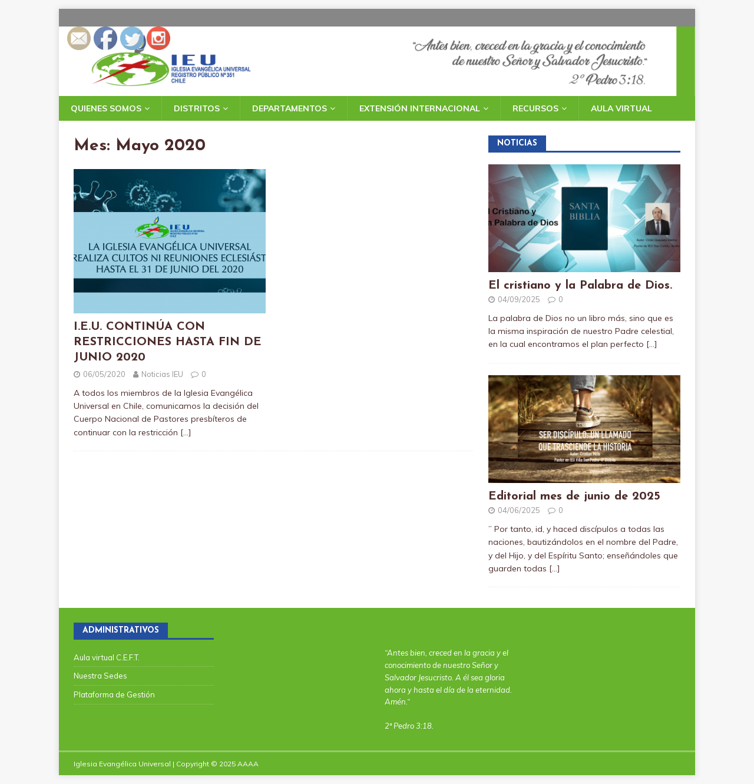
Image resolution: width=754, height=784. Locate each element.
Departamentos (289, 108)
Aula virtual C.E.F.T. (107, 657)
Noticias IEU (162, 374)
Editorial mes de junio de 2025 (574, 496)
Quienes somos (106, 108)
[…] (185, 432)
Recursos (535, 108)
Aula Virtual (621, 108)
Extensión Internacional (419, 108)
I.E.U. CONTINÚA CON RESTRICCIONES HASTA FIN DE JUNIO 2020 (168, 342)
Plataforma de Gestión (114, 694)
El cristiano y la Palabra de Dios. (580, 286)
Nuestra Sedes (100, 675)
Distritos (197, 108)
